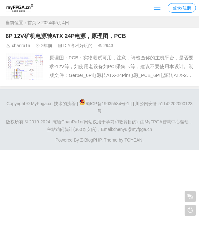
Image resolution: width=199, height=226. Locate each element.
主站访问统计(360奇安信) (72, 129)
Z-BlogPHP (90, 140)
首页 (32, 22)
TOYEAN (133, 140)
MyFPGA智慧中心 (162, 121)
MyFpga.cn (42, 103)
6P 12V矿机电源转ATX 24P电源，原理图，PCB (66, 36)
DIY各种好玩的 (77, 45)
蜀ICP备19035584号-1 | (108, 103)
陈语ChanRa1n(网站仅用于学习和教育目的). (96, 121)
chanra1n (21, 45)
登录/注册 (181, 7)
